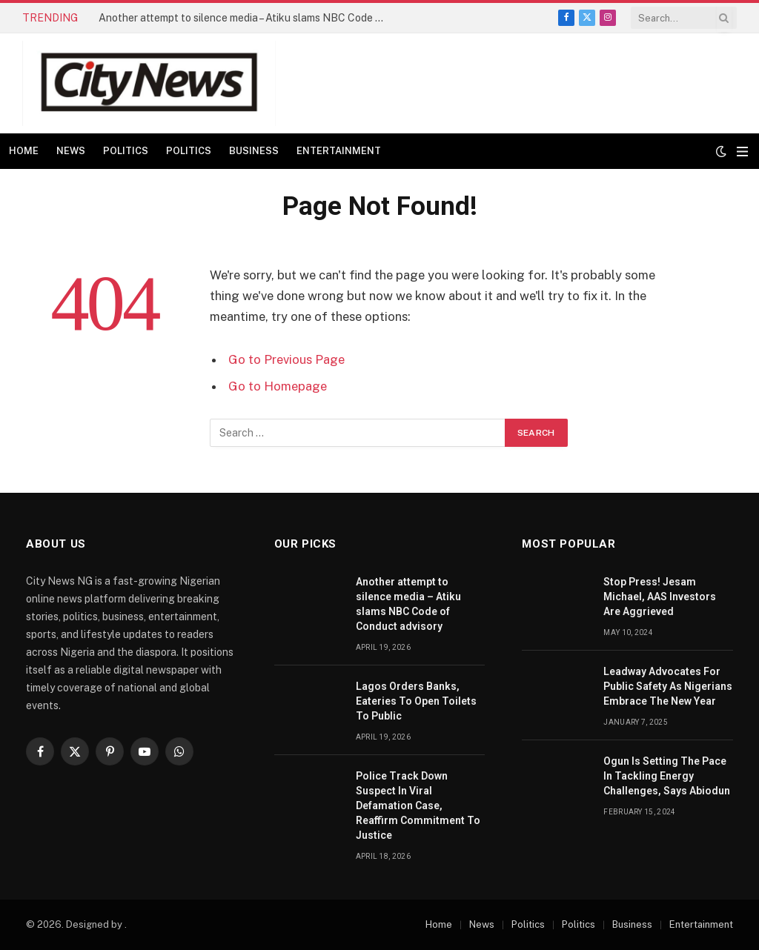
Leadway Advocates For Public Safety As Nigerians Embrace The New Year (667, 686)
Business (254, 150)
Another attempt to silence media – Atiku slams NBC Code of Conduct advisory (247, 18)
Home (24, 150)
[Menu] (742, 151)
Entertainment (338, 150)
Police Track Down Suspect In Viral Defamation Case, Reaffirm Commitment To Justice (418, 805)
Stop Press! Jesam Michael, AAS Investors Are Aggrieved (659, 596)
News (70, 150)
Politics (125, 150)
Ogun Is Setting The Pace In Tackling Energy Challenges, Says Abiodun (666, 776)
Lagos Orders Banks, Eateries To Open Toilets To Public (416, 701)
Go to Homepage (277, 386)
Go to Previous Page (286, 359)
